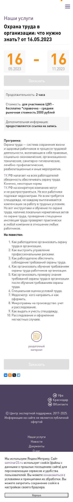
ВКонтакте (60, 404)
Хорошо (36, 495)
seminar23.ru (14, 462)
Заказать (36, 80)
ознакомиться (53, 475)
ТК (6, 175)
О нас (36, 451)
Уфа (60, 395)
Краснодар (60, 400)
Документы (36, 446)
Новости (36, 441)
